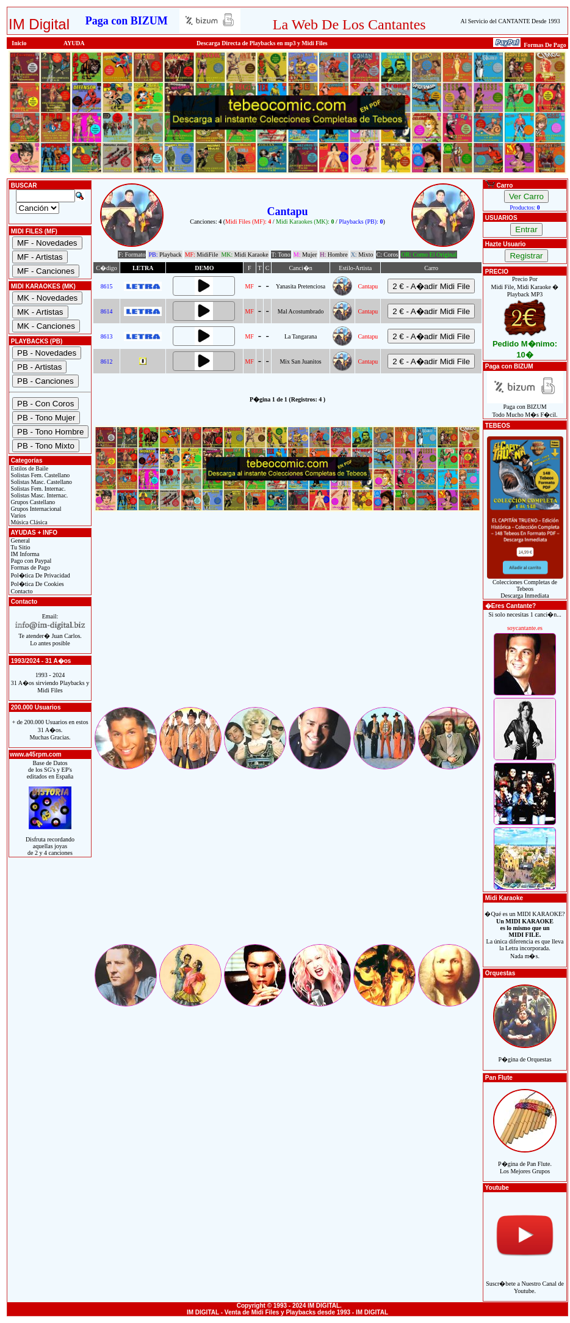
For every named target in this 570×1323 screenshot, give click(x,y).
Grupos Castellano (32, 502)
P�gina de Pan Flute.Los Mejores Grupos (525, 1161)
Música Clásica (28, 522)
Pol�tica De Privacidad (39, 575)
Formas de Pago (29, 567)
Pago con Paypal (30, 560)
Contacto (21, 591)
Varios (17, 515)
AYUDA (74, 43)
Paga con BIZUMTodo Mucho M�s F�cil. (525, 408)
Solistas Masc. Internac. (38, 495)
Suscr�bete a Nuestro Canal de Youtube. (525, 1280)
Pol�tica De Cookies (36, 584)
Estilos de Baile (28, 468)
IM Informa (24, 554)
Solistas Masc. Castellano (40, 481)
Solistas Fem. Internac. (37, 488)
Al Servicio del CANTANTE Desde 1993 (510, 21)
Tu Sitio (19, 547)
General (19, 540)
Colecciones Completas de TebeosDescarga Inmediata (525, 586)
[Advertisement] (287, 619)
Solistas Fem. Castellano (39, 475)
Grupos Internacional (35, 508)
